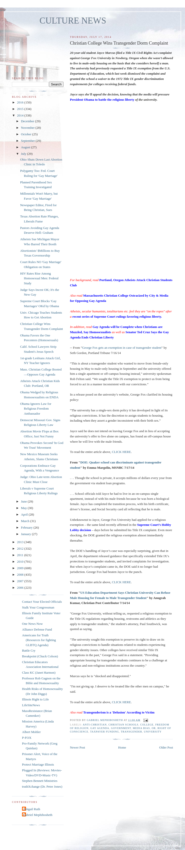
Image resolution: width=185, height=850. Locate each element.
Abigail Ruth (31, 809)
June (24, 501)
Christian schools (123, 724)
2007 (20, 581)
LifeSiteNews (31, 705)
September (28, 141)
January (26, 534)
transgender (131, 731)
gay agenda (99, 728)
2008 (20, 574)
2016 (20, 102)
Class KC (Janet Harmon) (39, 672)
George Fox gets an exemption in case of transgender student (121, 347)
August (26, 147)
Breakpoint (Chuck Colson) (40, 656)
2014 (20, 115)
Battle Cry (29, 650)
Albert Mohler (31, 732)
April (25, 514)
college (147, 724)
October (26, 134)
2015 (20, 109)
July (24, 154)
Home (122, 747)
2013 (20, 542)
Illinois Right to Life (35, 699)
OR (154, 728)
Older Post (166, 747)
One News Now (32, 624)
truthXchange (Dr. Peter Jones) (42, 786)
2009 (20, 568)
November (28, 128)
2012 (20, 548)
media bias (141, 728)
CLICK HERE (121, 452)
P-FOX (27, 738)
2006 (20, 587)
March (25, 521)
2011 (20, 555)
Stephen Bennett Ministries (40, 781)
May (24, 508)
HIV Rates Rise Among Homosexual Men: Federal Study (39, 278)
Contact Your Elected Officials (42, 601)
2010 (20, 561)
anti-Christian (95, 724)
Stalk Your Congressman (38, 607)
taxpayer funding (104, 731)
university (153, 731)
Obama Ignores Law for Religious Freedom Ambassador (35, 408)
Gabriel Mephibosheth (37, 815)
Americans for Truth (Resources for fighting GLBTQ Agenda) (39, 640)
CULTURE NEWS (73, 21)
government (121, 728)
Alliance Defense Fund (37, 629)
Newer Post (77, 747)
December (28, 121)
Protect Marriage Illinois (38, 764)
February (27, 527)
